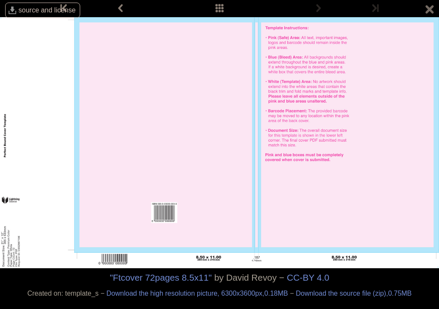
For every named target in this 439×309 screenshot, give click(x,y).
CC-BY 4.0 (308, 277)
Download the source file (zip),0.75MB (354, 293)
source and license (46, 10)
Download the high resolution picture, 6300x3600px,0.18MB (198, 293)
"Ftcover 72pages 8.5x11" (161, 277)
